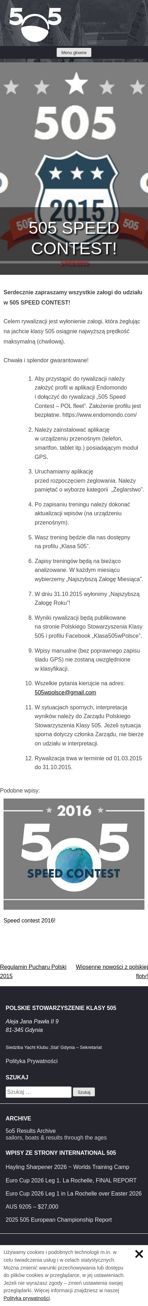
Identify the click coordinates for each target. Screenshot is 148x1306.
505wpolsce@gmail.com (65, 692)
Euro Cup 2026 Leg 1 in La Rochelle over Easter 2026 (74, 1194)
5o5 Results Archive (31, 1131)
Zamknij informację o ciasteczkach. (139, 1254)
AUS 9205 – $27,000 (32, 1207)
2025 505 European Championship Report (59, 1220)
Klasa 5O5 (21, 11)
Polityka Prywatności (32, 1061)
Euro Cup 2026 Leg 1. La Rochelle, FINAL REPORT (71, 1180)
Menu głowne (73, 52)
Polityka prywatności (27, 1298)
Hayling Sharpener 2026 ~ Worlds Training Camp (67, 1167)
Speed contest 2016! (30, 921)
